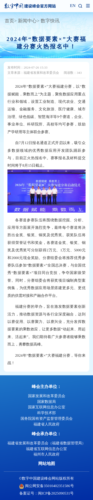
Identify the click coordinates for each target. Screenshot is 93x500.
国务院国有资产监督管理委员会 (47, 418)
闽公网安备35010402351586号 (49, 486)
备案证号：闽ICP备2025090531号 (46, 493)
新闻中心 (27, 20)
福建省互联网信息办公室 (46, 449)
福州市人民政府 (46, 454)
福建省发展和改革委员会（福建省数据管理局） (46, 443)
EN (73, 5)
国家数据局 (46, 401)
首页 (9, 20)
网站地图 (46, 463)
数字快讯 (50, 20)
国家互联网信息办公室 (46, 407)
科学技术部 (46, 413)
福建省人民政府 (46, 424)
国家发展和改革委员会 (46, 396)
